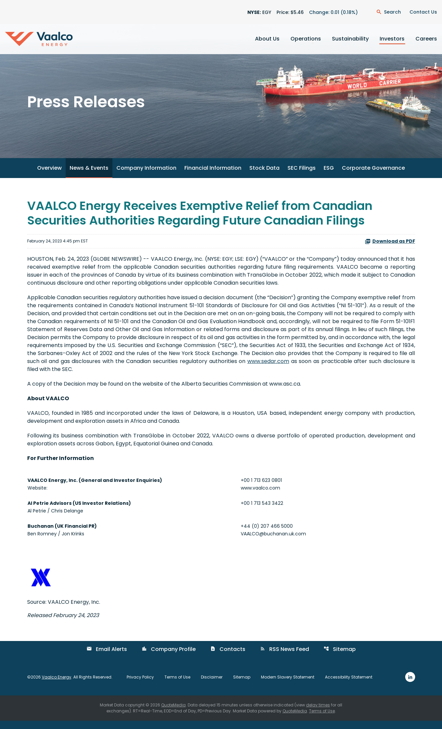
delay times (318, 713)
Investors (392, 39)
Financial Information (212, 176)
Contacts (227, 657)
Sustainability (350, 39)
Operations (305, 39)
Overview (49, 176)
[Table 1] (221, 511)
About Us (267, 39)
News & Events (89, 176)
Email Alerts (107, 657)
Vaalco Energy (56, 685)
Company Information (146, 176)
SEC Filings (301, 176)
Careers (426, 39)
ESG (329, 176)
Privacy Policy (140, 685)
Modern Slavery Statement (287, 685)
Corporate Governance (373, 176)
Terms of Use (177, 685)
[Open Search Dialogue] (388, 12)
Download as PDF (390, 249)
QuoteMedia (173, 713)
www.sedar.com (268, 369)
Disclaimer (211, 685)
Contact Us (423, 12)
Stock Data (264, 176)
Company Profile (169, 657)
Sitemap (340, 657)
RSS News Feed (284, 657)
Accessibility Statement (348, 685)
